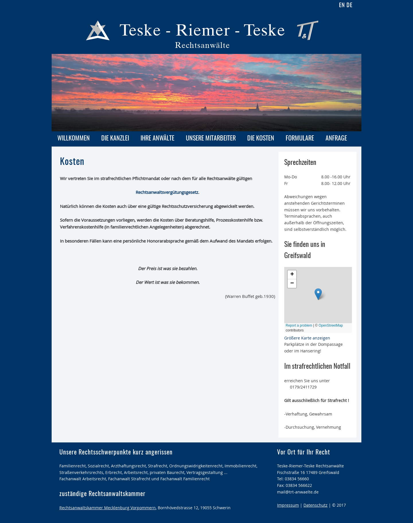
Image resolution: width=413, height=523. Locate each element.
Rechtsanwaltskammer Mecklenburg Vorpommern (107, 507)
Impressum (288, 505)
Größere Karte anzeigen (307, 338)
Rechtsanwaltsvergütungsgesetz (167, 192)
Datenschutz (315, 505)
